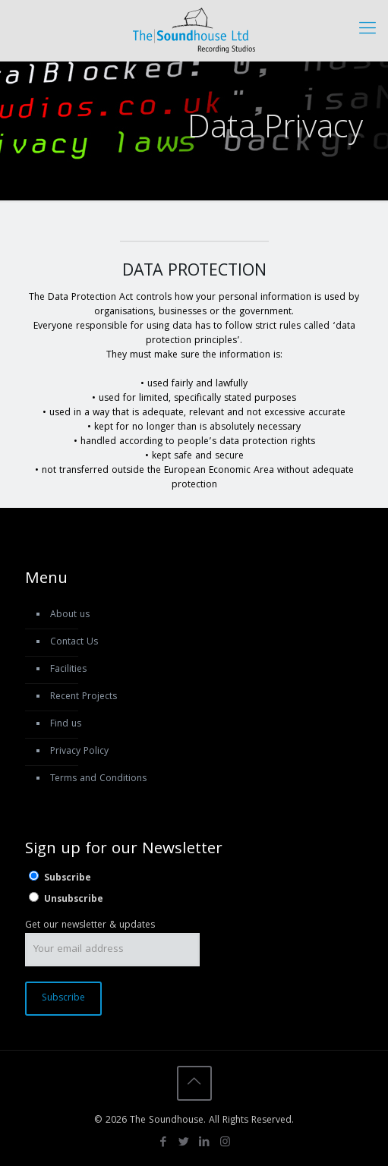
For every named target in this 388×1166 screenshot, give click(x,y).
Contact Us (74, 643)
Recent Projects (83, 697)
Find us (65, 725)
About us (70, 615)
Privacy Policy (79, 752)
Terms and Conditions (98, 779)
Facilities (68, 670)
